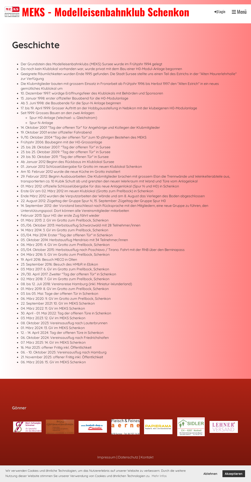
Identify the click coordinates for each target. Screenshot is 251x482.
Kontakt (147, 457)
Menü (239, 11)
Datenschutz (128, 457)
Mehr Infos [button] (159, 476)
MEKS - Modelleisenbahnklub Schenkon (105, 11)
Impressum (106, 457)
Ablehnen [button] (210, 474)
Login (219, 11)
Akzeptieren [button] (233, 474)
